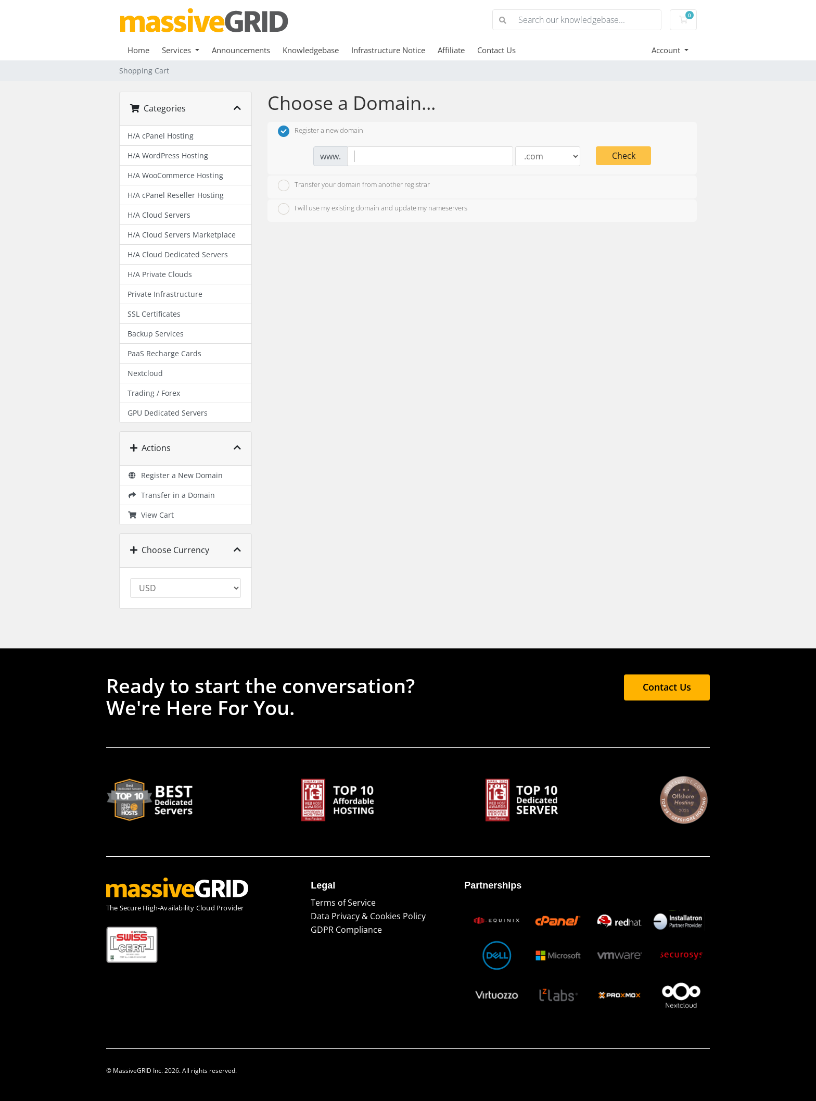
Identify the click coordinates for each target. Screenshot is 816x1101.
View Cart (151, 515)
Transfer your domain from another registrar (354, 185)
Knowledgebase (311, 50)
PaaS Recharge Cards (164, 353)
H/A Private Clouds (160, 274)
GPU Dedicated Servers (168, 413)
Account (667, 50)
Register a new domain (320, 131)
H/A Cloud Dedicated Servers (178, 254)
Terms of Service (343, 902)
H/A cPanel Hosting (161, 136)
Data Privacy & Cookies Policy (368, 916)
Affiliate (451, 50)
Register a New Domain (175, 475)
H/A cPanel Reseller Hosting (176, 195)
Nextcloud (145, 373)
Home (138, 50)
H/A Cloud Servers (159, 215)
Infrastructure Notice (388, 50)
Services (177, 50)
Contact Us (496, 50)
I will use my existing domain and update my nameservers (372, 209)
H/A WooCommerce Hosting (175, 175)
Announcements (241, 50)
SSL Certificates (154, 314)
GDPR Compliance (346, 929)
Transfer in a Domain (171, 495)
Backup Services (156, 334)
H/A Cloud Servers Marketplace (182, 235)
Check (623, 155)
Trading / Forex (154, 393)
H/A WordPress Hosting (168, 155)
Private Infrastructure (165, 294)
